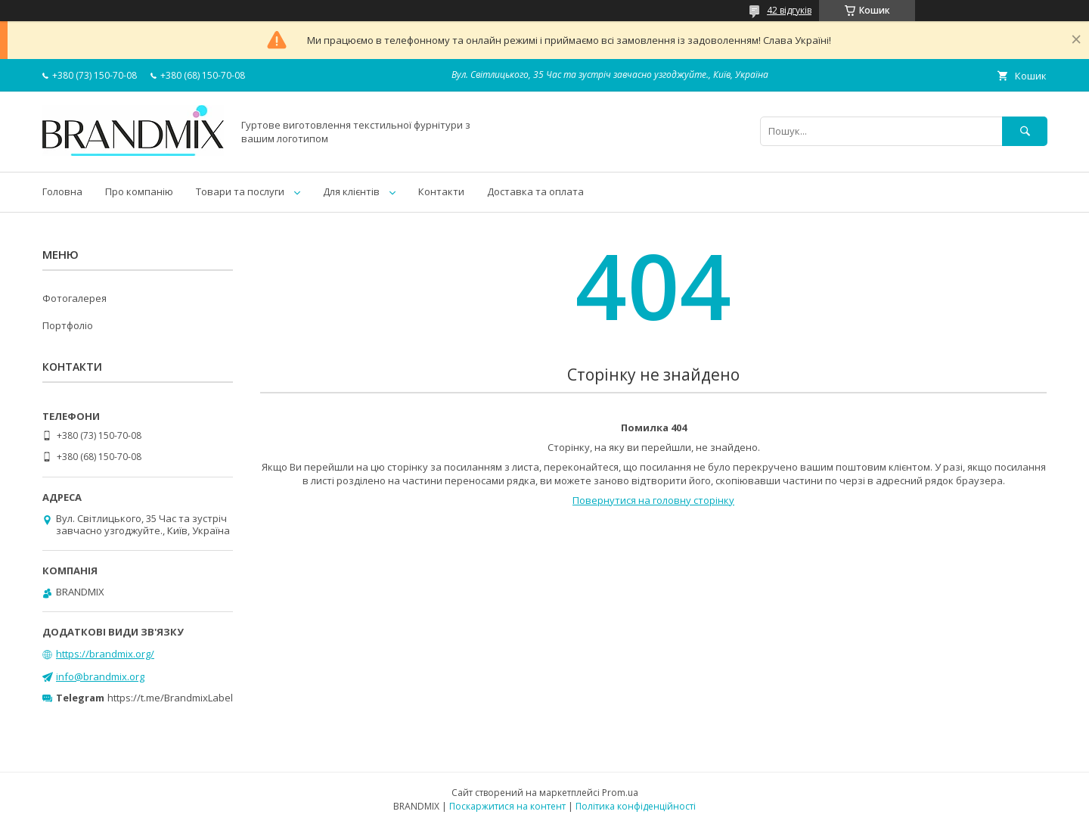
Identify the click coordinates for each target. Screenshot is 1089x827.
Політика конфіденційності (636, 806)
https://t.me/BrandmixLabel (170, 697)
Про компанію (139, 191)
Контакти (441, 191)
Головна (62, 191)
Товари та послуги (240, 191)
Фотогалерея (74, 298)
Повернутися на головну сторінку (653, 500)
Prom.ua (620, 792)
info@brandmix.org (100, 676)
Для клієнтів (351, 191)
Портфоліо (67, 325)
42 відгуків (789, 10)
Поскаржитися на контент (507, 806)
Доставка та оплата (535, 191)
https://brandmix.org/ (105, 654)
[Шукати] (1024, 131)
